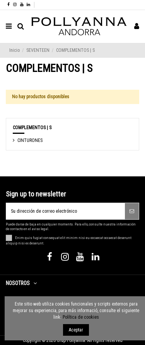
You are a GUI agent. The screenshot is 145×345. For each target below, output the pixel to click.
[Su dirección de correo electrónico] (65, 211)
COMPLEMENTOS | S (32, 127)
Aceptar (76, 330)
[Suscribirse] (132, 211)
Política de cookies (81, 317)
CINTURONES (30, 140)
